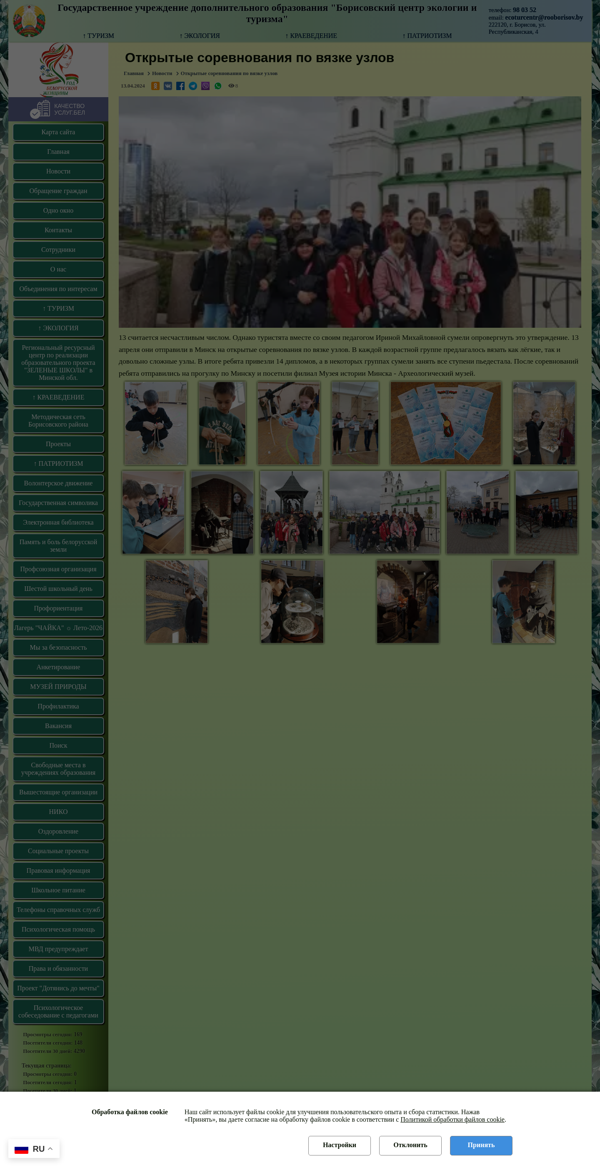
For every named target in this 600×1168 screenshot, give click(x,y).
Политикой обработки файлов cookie (452, 1119)
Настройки (339, 1144)
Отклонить (410, 1144)
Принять (481, 1144)
